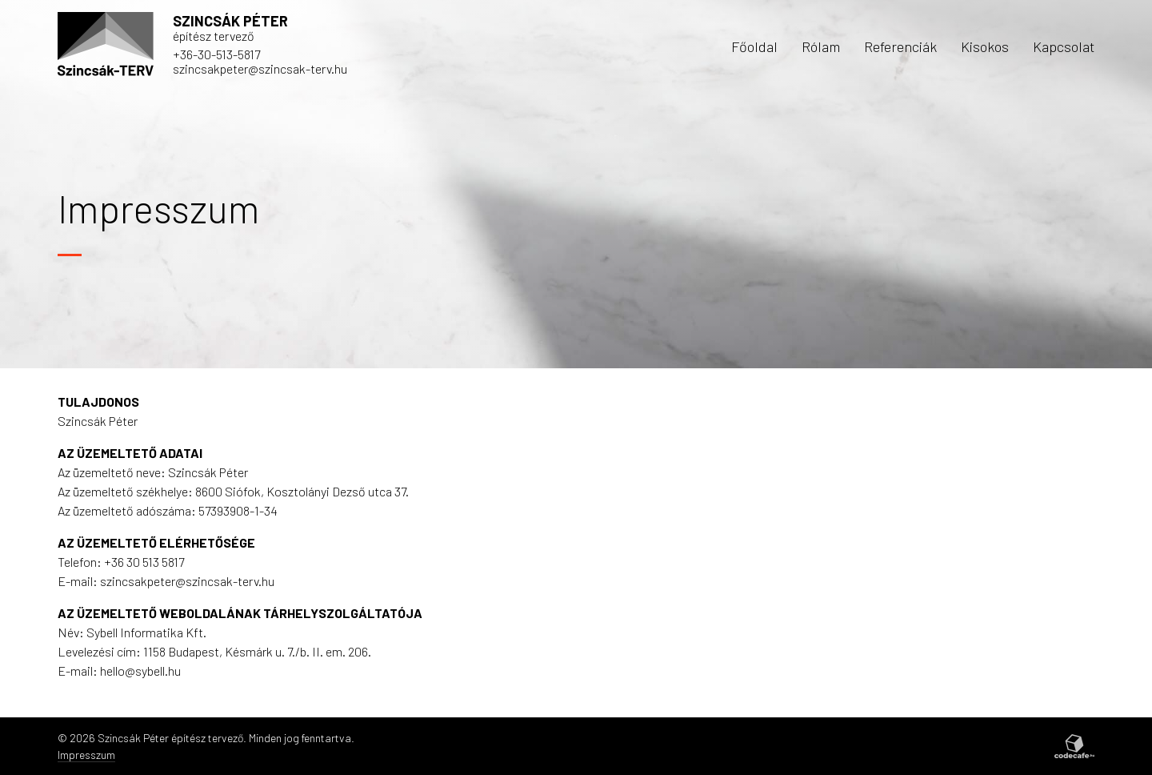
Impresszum (86, 754)
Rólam (821, 46)
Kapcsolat (1063, 46)
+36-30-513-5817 (216, 54)
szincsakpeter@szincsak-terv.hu (260, 68)
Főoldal (754, 46)
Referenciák (900, 46)
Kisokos (985, 46)
